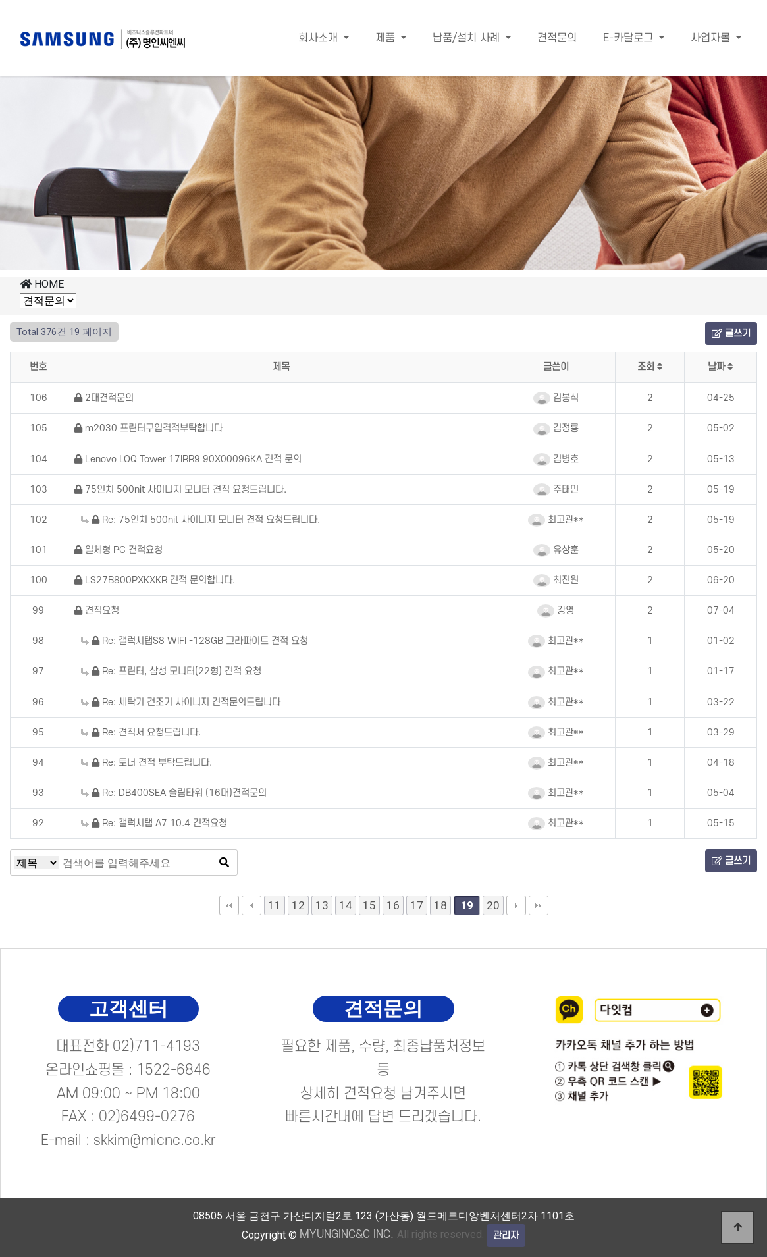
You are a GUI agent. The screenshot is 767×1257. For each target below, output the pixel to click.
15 (369, 905)
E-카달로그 (629, 38)
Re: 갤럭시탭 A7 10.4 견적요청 (154, 823)
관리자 (506, 1235)
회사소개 (319, 38)
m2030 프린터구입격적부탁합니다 (148, 428)
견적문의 (557, 38)
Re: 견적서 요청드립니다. (141, 732)
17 (416, 905)
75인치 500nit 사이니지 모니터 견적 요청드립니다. (180, 489)
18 (440, 905)
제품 (386, 38)
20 (493, 905)
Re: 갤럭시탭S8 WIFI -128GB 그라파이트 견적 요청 (194, 641)
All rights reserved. (392, 1234)
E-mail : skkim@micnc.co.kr (128, 1140)
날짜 (720, 367)
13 (322, 905)
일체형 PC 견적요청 (118, 550)
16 (393, 905)
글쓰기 (731, 333)
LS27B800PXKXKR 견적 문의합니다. (154, 580)
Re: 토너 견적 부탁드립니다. (146, 762)
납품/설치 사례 (468, 38)
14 (345, 905)
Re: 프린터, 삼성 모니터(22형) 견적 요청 (171, 671)
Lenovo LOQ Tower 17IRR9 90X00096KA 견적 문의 (188, 459)
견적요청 (96, 610)
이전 (251, 905)
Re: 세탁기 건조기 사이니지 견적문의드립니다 (180, 702)
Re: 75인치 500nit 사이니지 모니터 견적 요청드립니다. (200, 519)
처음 (229, 905)
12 (298, 905)
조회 (650, 367)
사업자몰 (712, 38)
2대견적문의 (104, 398)
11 (274, 905)
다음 (516, 905)
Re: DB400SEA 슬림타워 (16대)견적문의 (174, 793)
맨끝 (538, 905)
